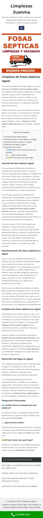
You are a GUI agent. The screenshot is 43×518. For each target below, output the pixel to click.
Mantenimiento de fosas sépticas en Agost (20, 139)
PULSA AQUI (17, 418)
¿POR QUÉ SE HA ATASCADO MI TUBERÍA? (20, 486)
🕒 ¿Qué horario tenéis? (16, 155)
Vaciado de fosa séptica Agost (15, 137)
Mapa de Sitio (34, 507)
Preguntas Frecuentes (12, 147)
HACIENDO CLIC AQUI (24, 450)
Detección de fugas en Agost (14, 144)
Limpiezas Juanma (29, 501)
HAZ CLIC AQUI (24, 433)
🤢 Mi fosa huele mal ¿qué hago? (19, 157)
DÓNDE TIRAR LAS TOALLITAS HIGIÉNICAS (20, 473)
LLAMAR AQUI (20, 514)
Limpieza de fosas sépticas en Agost (17, 142)
